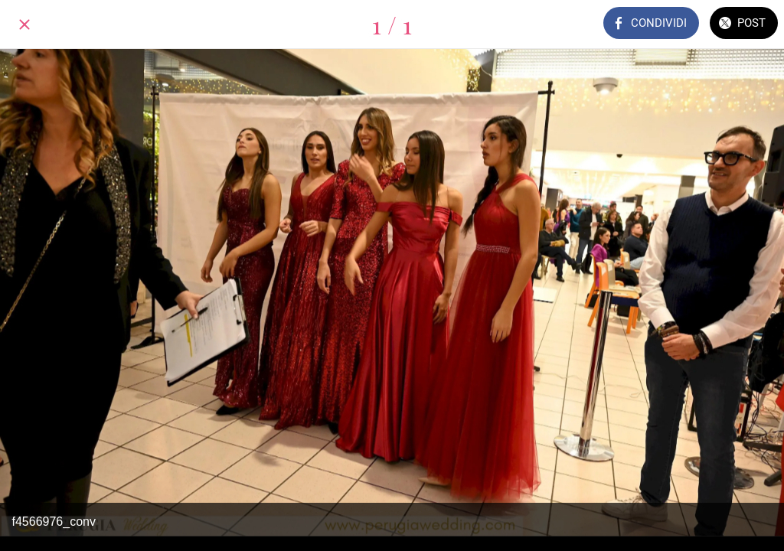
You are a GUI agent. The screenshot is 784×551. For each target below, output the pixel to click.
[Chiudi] (24, 24)
